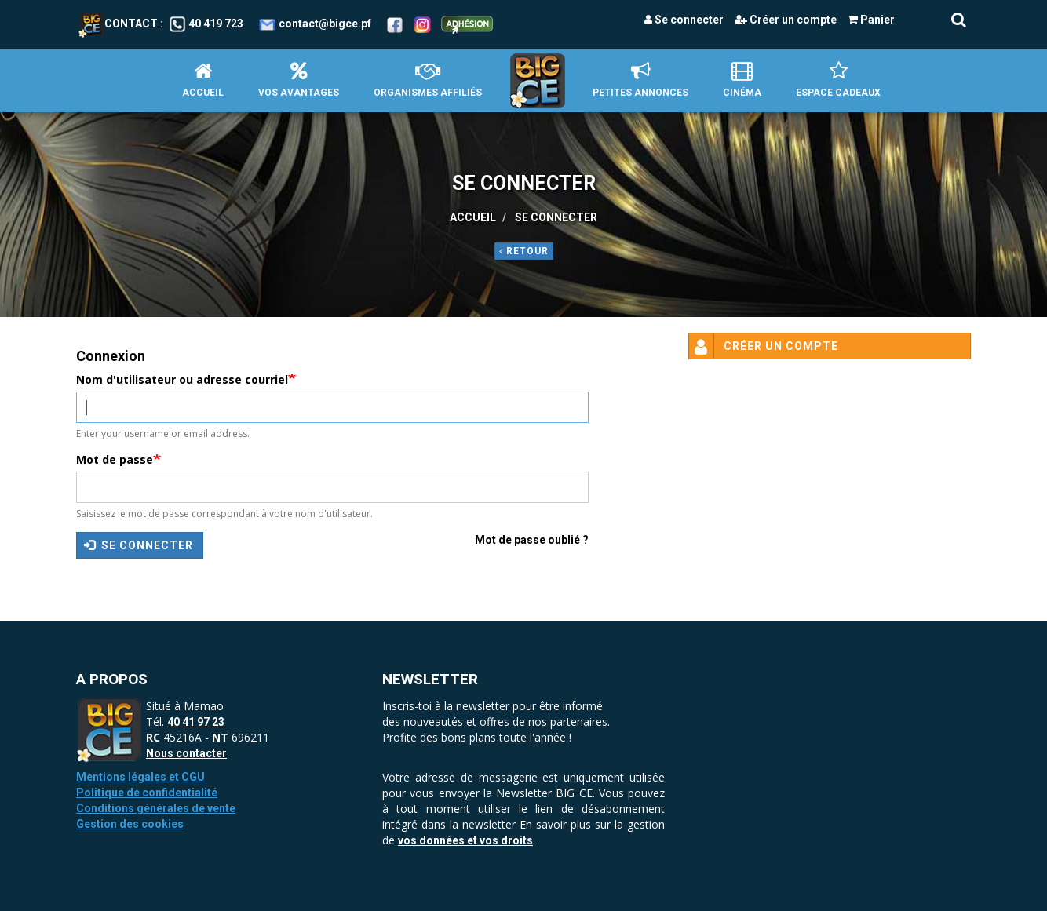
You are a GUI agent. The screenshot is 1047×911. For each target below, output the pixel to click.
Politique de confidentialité (146, 792)
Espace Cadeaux (838, 79)
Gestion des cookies (130, 824)
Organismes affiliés (428, 79)
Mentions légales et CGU (140, 777)
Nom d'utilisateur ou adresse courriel (182, 379)
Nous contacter (186, 753)
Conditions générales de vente (155, 808)
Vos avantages (298, 79)
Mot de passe (114, 459)
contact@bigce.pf (325, 23)
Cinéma (742, 79)
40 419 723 (215, 23)
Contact (118, 23)
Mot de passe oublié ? (532, 540)
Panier (871, 19)
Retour (524, 251)
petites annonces (640, 79)
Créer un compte (786, 19)
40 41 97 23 (195, 722)
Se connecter (684, 19)
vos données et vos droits (465, 840)
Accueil (203, 79)
